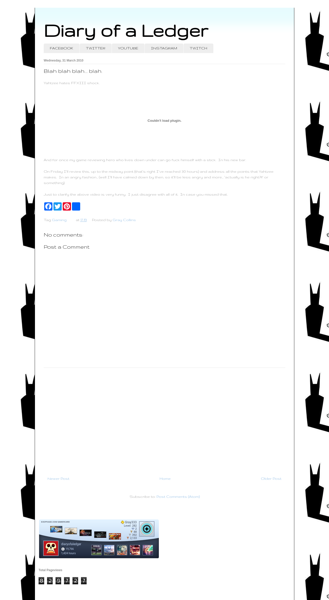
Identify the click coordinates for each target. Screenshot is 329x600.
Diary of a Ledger (126, 30)
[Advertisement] (164, 420)
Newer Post (58, 478)
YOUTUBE (128, 48)
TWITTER (95, 48)
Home (165, 478)
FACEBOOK (61, 48)
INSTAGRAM (164, 48)
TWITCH (198, 48)
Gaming (59, 220)
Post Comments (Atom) (178, 496)
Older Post (271, 478)
